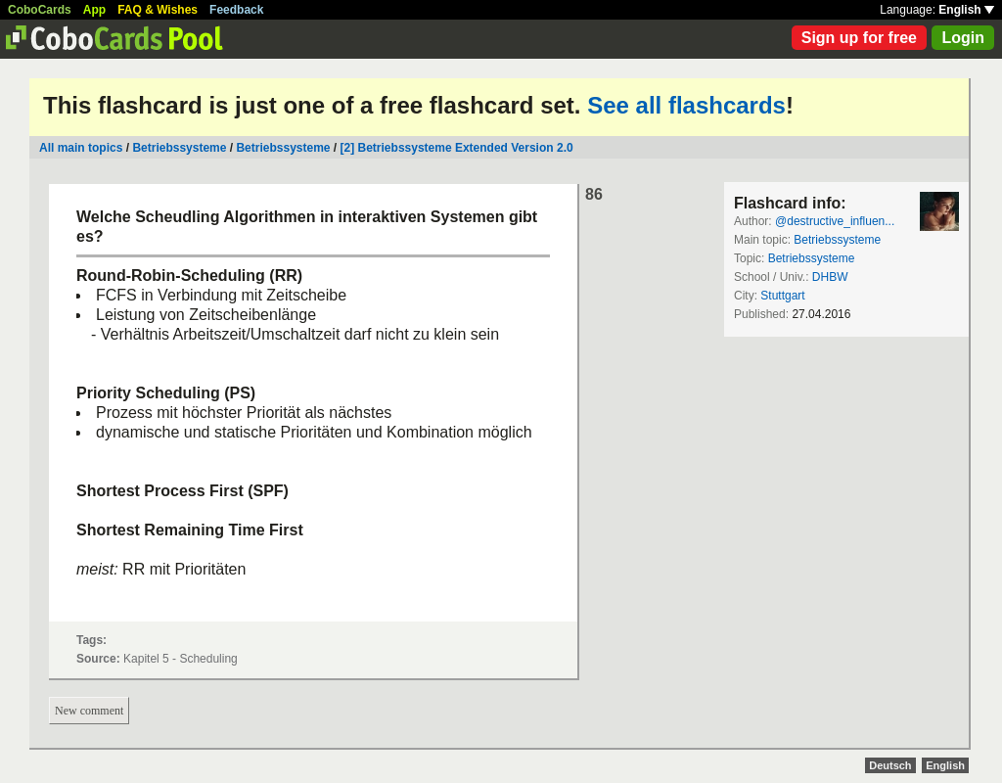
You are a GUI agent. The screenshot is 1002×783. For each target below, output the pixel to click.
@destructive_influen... (834, 221)
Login (962, 37)
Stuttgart (782, 295)
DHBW (830, 277)
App (94, 10)
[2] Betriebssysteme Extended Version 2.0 (457, 148)
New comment (89, 710)
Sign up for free (859, 37)
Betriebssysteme (179, 148)
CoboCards (39, 10)
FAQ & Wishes (157, 10)
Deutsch (890, 765)
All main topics (80, 148)
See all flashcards (686, 105)
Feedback (236, 10)
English (966, 10)
